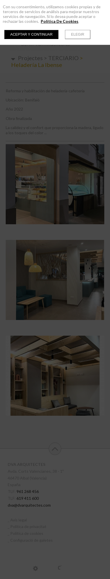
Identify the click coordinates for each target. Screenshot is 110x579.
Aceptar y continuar (31, 34)
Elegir (77, 34)
